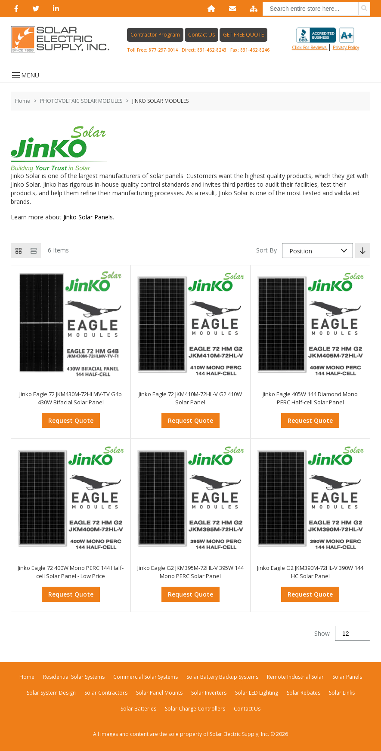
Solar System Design (51, 692)
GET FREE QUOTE (243, 34)
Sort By (266, 250)
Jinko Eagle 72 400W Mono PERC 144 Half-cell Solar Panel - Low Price (71, 572)
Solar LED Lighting (256, 692)
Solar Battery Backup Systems (222, 676)
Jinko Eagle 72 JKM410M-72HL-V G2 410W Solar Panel (190, 398)
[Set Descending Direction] (362, 250)
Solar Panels (347, 676)
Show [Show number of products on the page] (322, 633)
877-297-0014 (163, 50)
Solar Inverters (208, 692)
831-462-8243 (211, 50)
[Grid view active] (18, 250)
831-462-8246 (254, 50)
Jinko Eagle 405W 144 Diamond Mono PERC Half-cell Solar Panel (310, 398)
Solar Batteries (138, 708)
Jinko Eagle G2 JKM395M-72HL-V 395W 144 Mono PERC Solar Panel (190, 572)
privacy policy (346, 47)
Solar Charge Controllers (195, 708)
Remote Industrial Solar (295, 676)
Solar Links (342, 692)
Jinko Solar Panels (88, 217)
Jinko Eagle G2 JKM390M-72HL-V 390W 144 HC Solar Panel (310, 572)
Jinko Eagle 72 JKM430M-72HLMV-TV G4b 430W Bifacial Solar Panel (70, 398)
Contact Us (201, 34)
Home (22, 101)
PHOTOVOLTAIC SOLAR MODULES (81, 101)
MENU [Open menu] (25, 75)
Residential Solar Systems (74, 676)
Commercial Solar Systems (145, 676)
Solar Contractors (105, 692)
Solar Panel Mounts (159, 692)
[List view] (33, 250)
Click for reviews (323, 39)
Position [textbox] (300, 251)
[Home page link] (65, 39)
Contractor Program (155, 34)
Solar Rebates (303, 692)
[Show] (352, 633)
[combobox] (317, 250)
